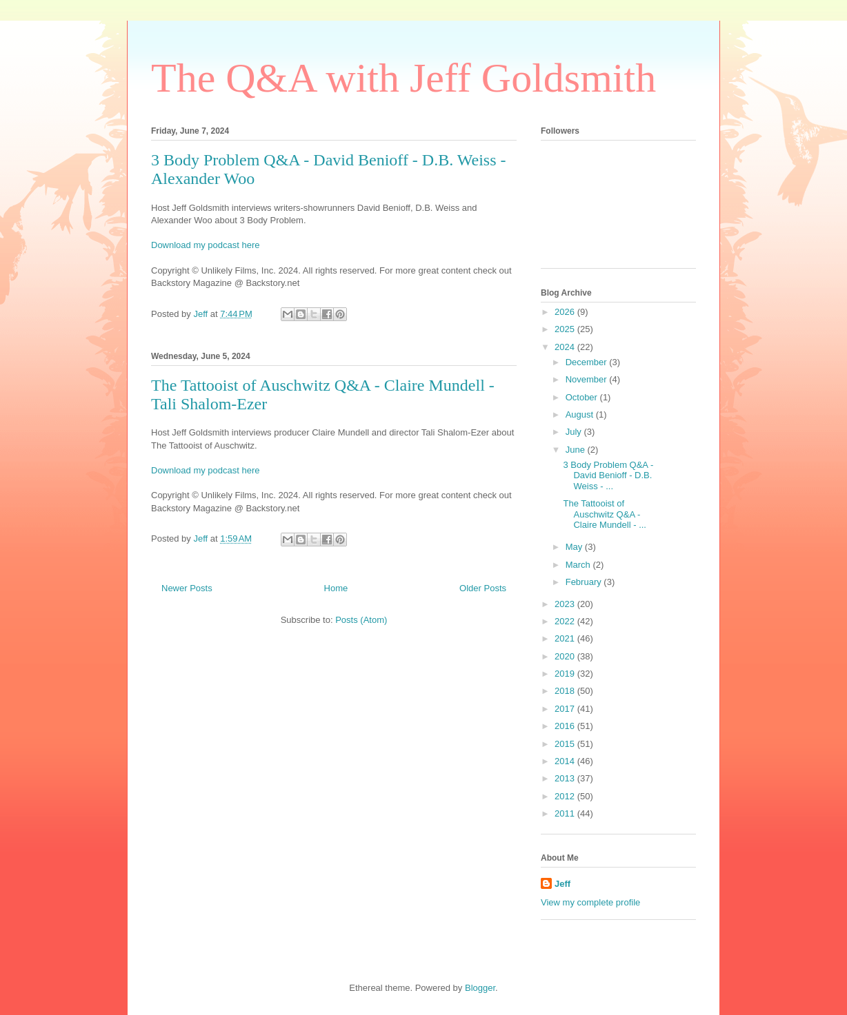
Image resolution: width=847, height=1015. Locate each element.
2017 (566, 709)
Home (336, 588)
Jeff (562, 884)
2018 (566, 691)
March (579, 565)
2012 (566, 796)
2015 (566, 744)
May (575, 547)
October (583, 397)
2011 (566, 813)
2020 (566, 656)
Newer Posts (186, 588)
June (577, 449)
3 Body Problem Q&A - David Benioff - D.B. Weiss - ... (608, 475)
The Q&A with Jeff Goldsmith (403, 78)
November (588, 379)
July (575, 432)
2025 (566, 329)
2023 (566, 604)
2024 (566, 347)
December (588, 362)
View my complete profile (590, 902)
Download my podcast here (205, 245)
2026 (566, 312)
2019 (566, 673)
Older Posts (482, 588)
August (581, 414)
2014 (566, 761)
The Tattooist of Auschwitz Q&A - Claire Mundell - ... (604, 514)
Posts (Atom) (361, 620)
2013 (566, 778)
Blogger (480, 988)
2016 (566, 726)
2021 (566, 638)
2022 (566, 621)
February (585, 582)
